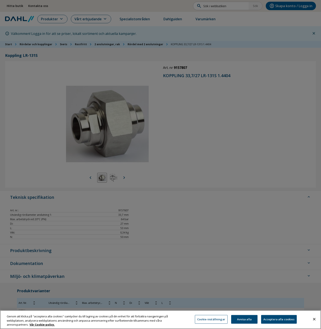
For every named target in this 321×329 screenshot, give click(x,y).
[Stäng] (314, 320)
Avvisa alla (244, 320)
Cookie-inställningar (211, 320)
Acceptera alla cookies (278, 320)
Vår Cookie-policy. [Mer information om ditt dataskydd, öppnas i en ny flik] (42, 326)
